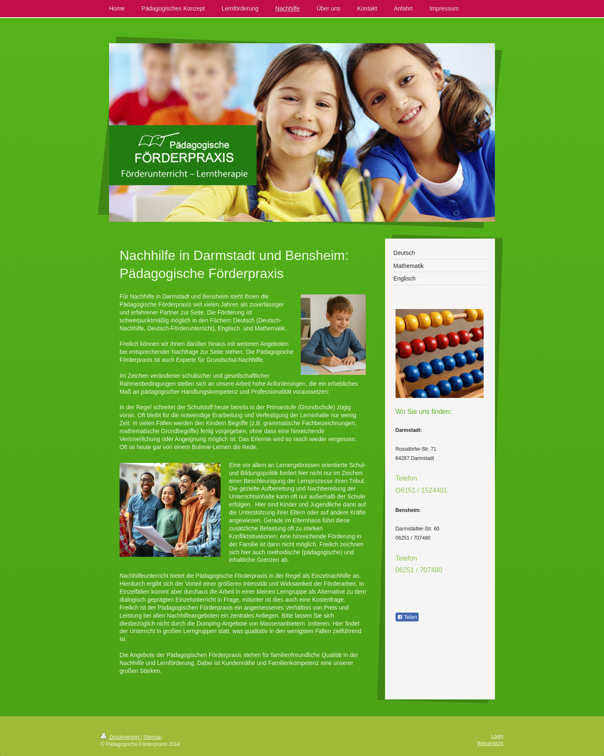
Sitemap (152, 737)
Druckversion (121, 737)
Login (497, 736)
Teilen (407, 617)
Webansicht (490, 743)
